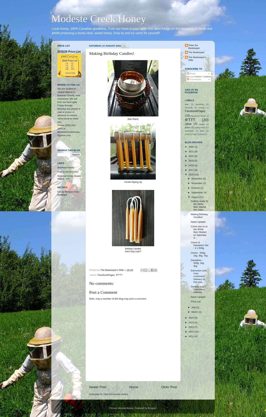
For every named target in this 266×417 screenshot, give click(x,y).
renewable (189, 131)
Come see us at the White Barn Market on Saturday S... (199, 232)
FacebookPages (106, 275)
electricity (189, 108)
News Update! (198, 222)
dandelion (200, 104)
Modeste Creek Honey (98, 18)
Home (133, 387)
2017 (191, 170)
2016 (191, 174)
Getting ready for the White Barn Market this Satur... (200, 205)
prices (188, 127)
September (197, 192)
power (201, 124)
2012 (191, 331)
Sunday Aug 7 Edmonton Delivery (198, 289)
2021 (191, 151)
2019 (191, 160)
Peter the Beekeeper (194, 46)
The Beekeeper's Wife (197, 58)
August (195, 197)
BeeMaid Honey (65, 167)
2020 (191, 156)
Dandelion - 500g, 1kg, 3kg (197, 263)
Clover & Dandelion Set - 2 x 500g (199, 245)
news (188, 123)
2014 (191, 322)
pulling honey (200, 127)
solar (195, 134)
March (195, 312)
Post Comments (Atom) (116, 394)
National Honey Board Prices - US (69, 177)
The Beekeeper (196, 52)
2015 (191, 317)
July (193, 307)
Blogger (152, 408)
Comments (194, 79)
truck (202, 134)
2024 (191, 146)
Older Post (169, 387)
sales (202, 131)
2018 (191, 165)
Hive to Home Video (68, 171)
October (196, 188)
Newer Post (97, 387)
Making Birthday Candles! (199, 215)
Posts (191, 73)
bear (187, 104)
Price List (196, 301)
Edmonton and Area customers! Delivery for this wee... (198, 276)
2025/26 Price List (69, 51)
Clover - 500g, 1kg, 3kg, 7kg (199, 254)
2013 (191, 327)
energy (201, 108)
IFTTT (119, 275)
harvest (194, 116)
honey (203, 116)
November (197, 183)
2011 (191, 336)
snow (187, 134)
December (197, 178)
